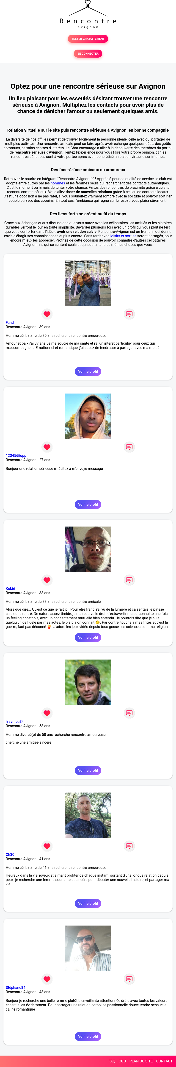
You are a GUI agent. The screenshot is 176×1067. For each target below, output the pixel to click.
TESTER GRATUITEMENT (88, 38)
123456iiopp (16, 455)
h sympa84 (15, 721)
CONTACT (164, 1061)
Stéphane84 (15, 987)
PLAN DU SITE (141, 1061)
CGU (122, 1061)
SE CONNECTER (88, 53)
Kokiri (10, 588)
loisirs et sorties (123, 236)
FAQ (112, 1061)
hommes (58, 183)
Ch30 (10, 854)
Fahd (10, 322)
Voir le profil (88, 371)
